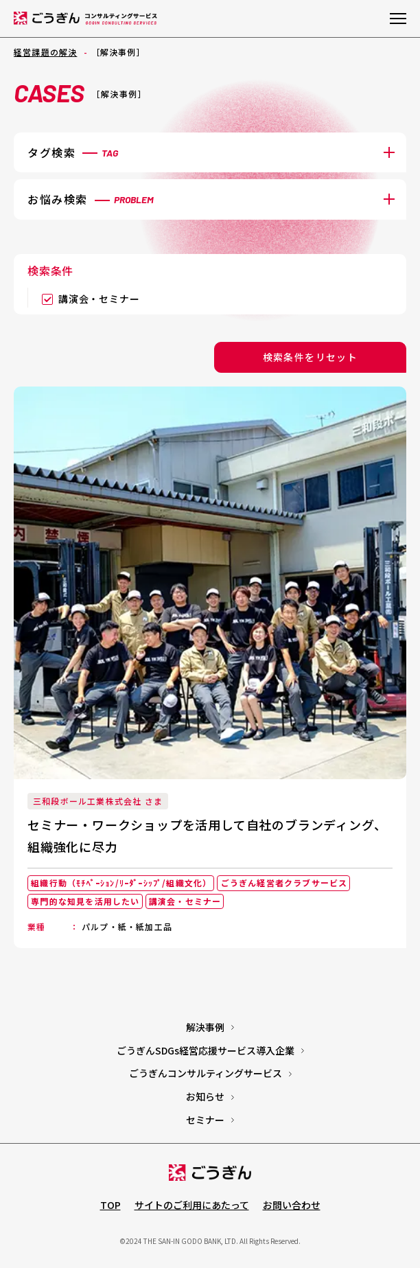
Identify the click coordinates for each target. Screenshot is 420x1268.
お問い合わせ (291, 1205)
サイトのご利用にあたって (192, 1205)
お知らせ (205, 1096)
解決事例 (205, 1027)
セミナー (205, 1120)
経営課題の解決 (45, 52)
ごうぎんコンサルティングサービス (205, 1073)
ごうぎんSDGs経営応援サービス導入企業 (205, 1050)
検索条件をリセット (310, 357)
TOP (110, 1205)
